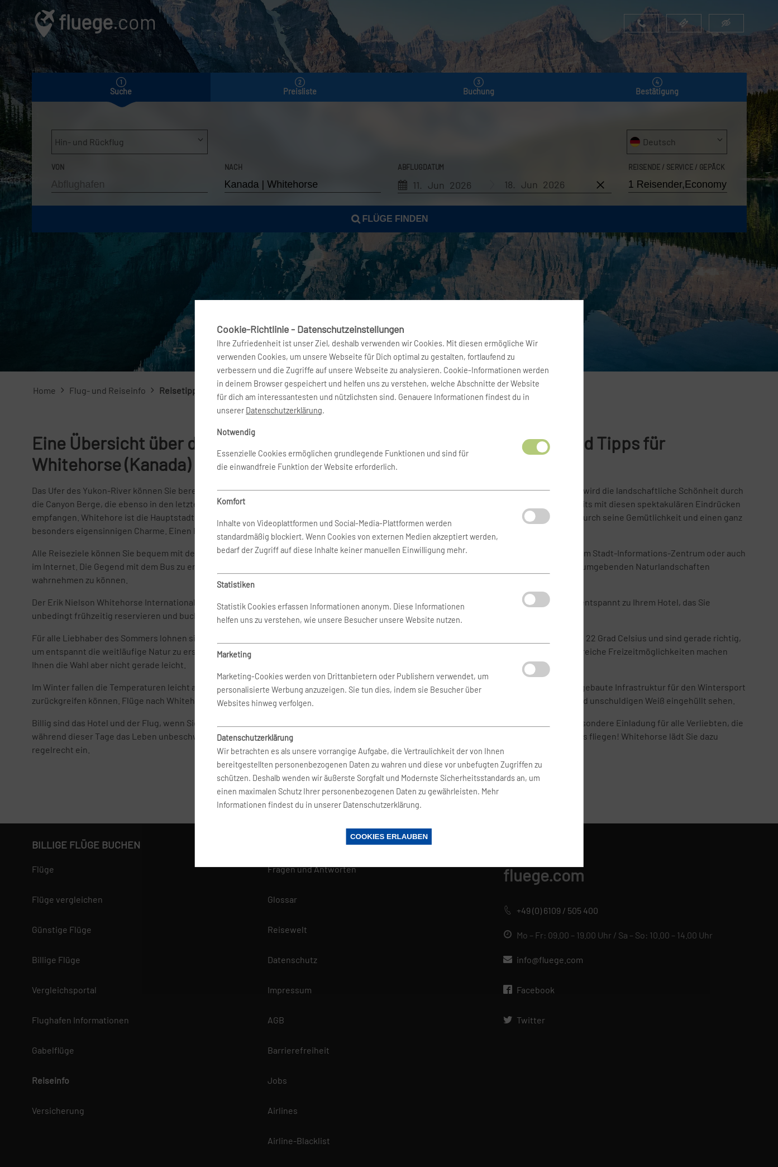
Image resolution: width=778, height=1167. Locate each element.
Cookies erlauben (389, 836)
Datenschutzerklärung (284, 410)
